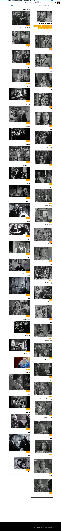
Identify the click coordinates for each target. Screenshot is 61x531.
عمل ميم (51, 48)
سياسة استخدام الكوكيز (41, 527)
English (22, 2)
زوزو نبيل (40, 23)
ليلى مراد (29, 103)
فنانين (43, 2)
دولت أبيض (25, 411)
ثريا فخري (21, 164)
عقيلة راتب (47, 50)
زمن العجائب (28, 201)
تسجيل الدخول (26, 2)
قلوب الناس (28, 221)
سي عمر (29, 394)
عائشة (29, 298)
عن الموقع (34, 2)
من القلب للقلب (28, 104)
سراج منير (51, 50)
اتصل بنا (31, 2)
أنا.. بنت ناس (28, 239)
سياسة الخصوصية (47, 527)
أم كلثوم (29, 335)
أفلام (45, 2)
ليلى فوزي (24, 164)
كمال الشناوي (23, 125)
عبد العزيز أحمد (45, 23)
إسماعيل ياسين (28, 164)
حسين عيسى (50, 186)
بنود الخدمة (51, 527)
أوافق (52, 0)
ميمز (52, 2)
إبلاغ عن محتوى (36, 527)
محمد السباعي (50, 224)
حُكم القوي (28, 183)
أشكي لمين (28, 275)
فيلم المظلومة (49, 9)
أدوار (40, 2)
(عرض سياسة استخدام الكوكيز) (11, 0)
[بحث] (12, 5)
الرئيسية (55, 2)
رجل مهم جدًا (28, 372)
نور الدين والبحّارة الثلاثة (26, 165)
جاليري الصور (43, 9)
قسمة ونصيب (28, 144)
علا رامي (29, 471)
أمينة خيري (23, 296)
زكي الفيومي (28, 143)
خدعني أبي (28, 257)
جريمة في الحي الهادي (27, 473)
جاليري (38, 2)
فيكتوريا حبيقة (47, 243)
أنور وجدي (25, 220)
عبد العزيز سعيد (47, 340)
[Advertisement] (30, 510)
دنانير (29, 432)
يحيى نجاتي (50, 147)
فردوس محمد (28, 238)
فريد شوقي (28, 273)
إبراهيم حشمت (46, 359)
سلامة (29, 337)
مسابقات (49, 2)
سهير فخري (25, 353)
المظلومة (51, 52)
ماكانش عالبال (28, 126)
